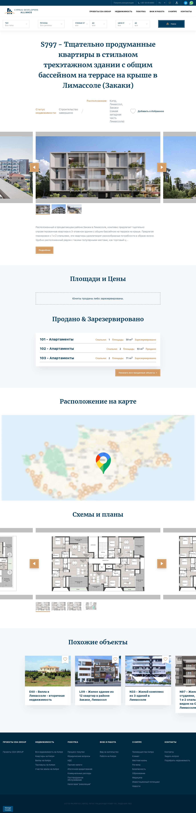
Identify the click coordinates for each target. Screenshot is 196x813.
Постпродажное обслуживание (75, 778)
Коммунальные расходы (79, 773)
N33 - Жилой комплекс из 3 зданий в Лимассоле (147, 695)
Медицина (137, 777)
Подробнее (44, 250)
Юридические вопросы (79, 756)
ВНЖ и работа (157, 11)
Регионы (136, 765)
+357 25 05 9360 (146, 3)
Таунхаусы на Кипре (45, 765)
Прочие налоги (75, 765)
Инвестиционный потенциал (146, 782)
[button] (34, 167)
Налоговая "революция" (79, 784)
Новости (136, 786)
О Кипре (172, 11)
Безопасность (139, 769)
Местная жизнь (139, 760)
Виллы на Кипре (43, 760)
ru (160, 3)
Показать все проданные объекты (137, 373)
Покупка (141, 11)
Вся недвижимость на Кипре (49, 752)
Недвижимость (123, 11)
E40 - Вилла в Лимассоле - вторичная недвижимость (47, 695)
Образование (138, 773)
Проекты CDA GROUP (100, 11)
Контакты (186, 11)
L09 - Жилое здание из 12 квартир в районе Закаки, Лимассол (96, 695)
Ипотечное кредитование (80, 769)
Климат (135, 756)
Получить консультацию (124, 3)
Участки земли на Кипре (47, 769)
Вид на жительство (109, 752)
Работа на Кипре (108, 756)
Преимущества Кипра (143, 752)
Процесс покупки (76, 752)
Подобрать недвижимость (177, 760)
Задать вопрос (172, 756)
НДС (70, 760)
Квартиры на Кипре (44, 756)
